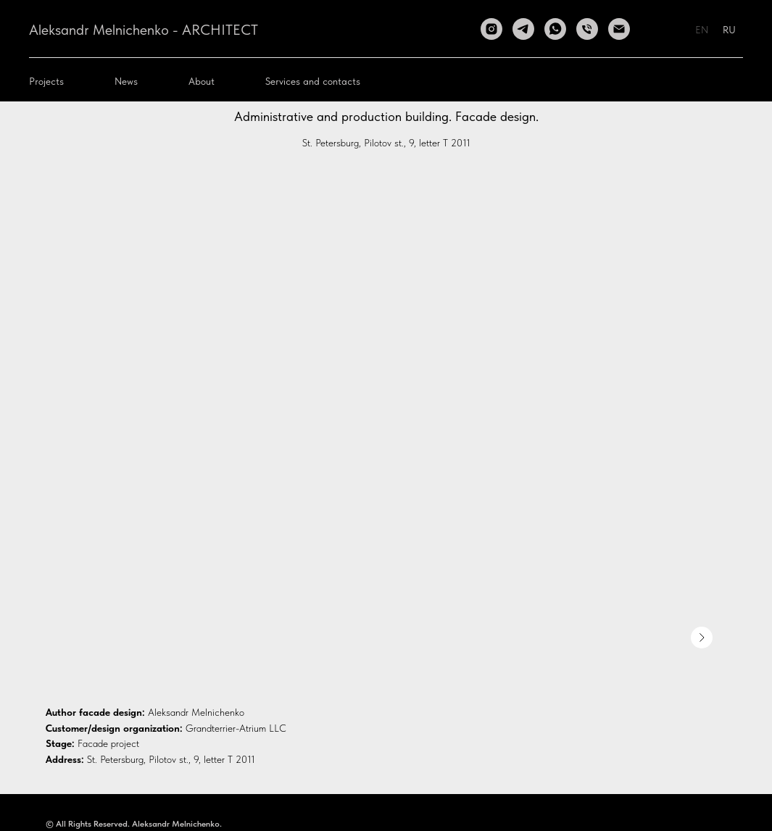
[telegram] (523, 29)
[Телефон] (587, 29)
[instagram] (491, 29)
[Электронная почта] (619, 29)
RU (729, 30)
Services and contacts (312, 81)
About (201, 81)
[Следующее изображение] (702, 637)
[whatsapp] (555, 29)
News (126, 81)
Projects (46, 81)
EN (701, 30)
